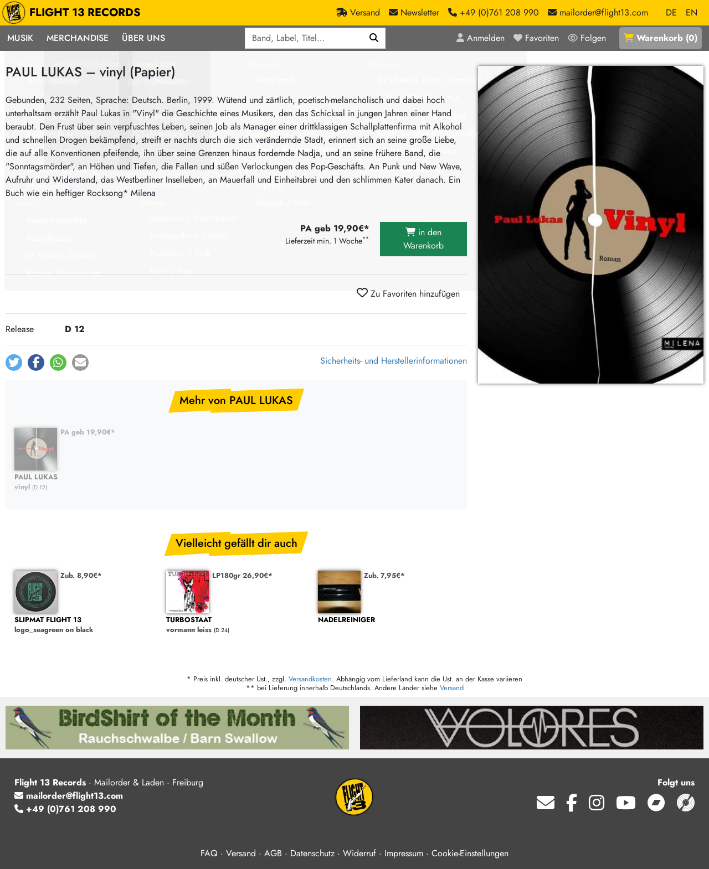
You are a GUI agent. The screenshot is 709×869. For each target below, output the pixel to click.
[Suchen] (374, 38)
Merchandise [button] (78, 38)
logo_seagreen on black (84, 625)
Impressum (403, 853)
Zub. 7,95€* (384, 575)
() (660, 38)
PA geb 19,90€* (87, 432)
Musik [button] (20, 38)
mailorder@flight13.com (68, 795)
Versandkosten (310, 679)
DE (671, 12)
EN (691, 12)
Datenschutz (312, 853)
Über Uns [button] (143, 38)
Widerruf (359, 853)
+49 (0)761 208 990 (65, 809)
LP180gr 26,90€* (242, 575)
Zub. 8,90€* (81, 575)
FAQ (209, 853)
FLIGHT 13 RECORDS (74, 13)
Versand (452, 687)
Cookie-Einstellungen (469, 853)
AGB (273, 853)
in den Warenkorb (423, 239)
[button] (14, 362)
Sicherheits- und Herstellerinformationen (393, 360)
